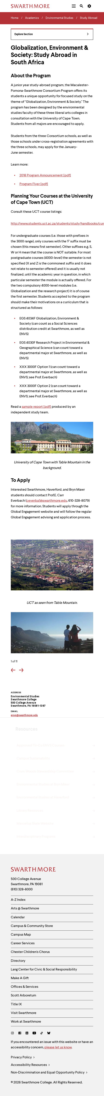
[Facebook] (19, 1033)
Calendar (18, 917)
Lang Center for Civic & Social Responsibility (44, 969)
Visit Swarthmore (23, 1013)
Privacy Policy (23, 1057)
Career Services (23, 943)
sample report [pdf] (36, 407)
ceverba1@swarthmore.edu (46, 501)
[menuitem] (74, 6)
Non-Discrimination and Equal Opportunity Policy (49, 1073)
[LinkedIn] (27, 1033)
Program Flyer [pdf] (33, 184)
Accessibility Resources (30, 1065)
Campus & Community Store (32, 926)
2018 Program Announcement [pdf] (45, 175)
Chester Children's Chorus (30, 952)
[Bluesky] (48, 1033)
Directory (18, 961)
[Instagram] (13, 1033)
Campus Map (21, 934)
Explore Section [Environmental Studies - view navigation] (51, 34)
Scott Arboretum (23, 995)
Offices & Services (24, 987)
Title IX (16, 1004)
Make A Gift (20, 978)
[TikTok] (41, 1033)
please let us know (58, 1047)
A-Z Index (18, 900)
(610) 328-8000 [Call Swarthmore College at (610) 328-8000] (22, 889)
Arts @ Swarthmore (25, 908)
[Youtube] (34, 1033)
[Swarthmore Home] (33, 870)
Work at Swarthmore (26, 1021)
